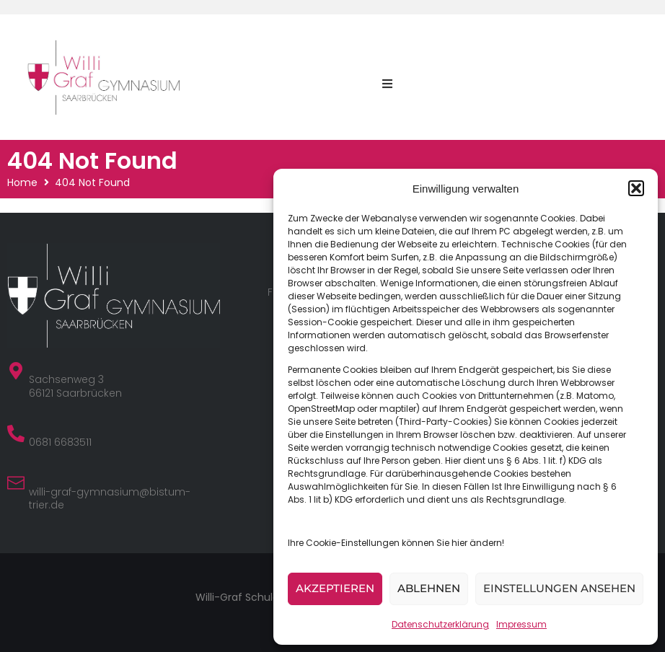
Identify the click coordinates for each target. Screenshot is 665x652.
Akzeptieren (335, 588)
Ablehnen (428, 588)
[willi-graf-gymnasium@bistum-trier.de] (16, 483)
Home (22, 182)
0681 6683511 (60, 442)
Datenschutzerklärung (440, 624)
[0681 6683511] (16, 433)
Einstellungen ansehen (559, 588)
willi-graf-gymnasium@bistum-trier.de (109, 499)
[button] (636, 188)
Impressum (521, 624)
